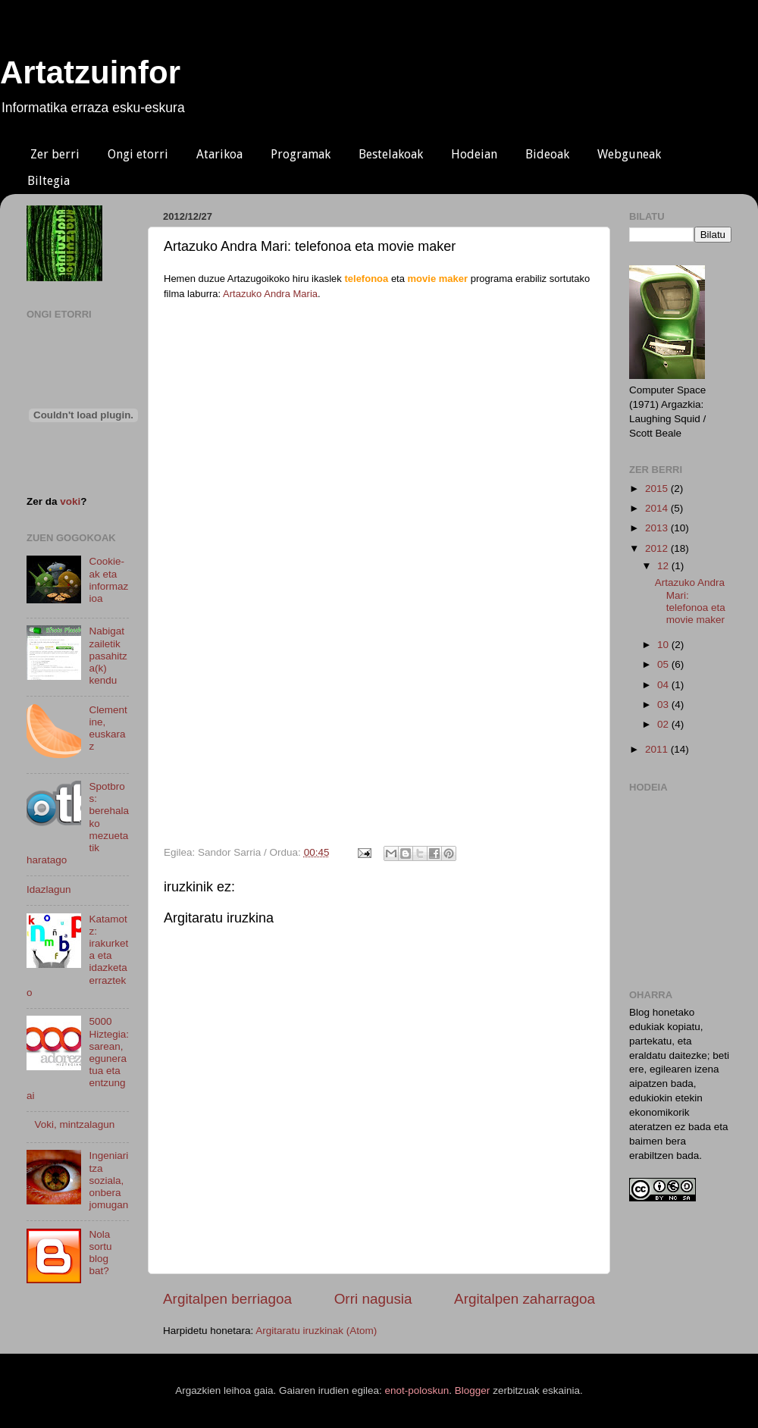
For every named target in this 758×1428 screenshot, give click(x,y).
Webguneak (629, 154)
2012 (658, 548)
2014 (658, 508)
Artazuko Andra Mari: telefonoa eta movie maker (690, 601)
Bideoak (547, 154)
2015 (658, 488)
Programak (300, 154)
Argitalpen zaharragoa (524, 1299)
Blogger (472, 1390)
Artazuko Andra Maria (270, 293)
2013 (658, 528)
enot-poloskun (417, 1390)
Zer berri (55, 154)
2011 (658, 749)
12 (664, 566)
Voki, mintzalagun (74, 1124)
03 (664, 704)
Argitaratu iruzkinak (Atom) (316, 1330)
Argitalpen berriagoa (227, 1299)
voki (70, 501)
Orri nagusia (373, 1299)
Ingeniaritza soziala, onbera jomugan (108, 1180)
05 (664, 664)
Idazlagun (49, 889)
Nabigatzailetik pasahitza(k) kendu (108, 655)
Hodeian (474, 154)
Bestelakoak (391, 154)
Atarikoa (219, 154)
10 (664, 644)
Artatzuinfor (90, 72)
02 (664, 724)
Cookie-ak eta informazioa (108, 580)
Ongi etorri (138, 154)
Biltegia (48, 181)
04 (664, 685)
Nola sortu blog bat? (100, 1253)
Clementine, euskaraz (108, 728)
